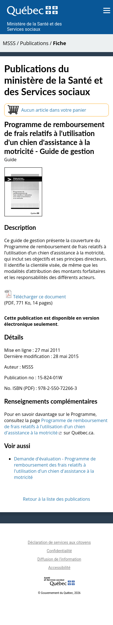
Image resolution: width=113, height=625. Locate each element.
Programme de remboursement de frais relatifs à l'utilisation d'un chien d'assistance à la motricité (55, 426)
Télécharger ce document (35, 297)
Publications (34, 43)
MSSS (9, 43)
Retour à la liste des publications (56, 499)
